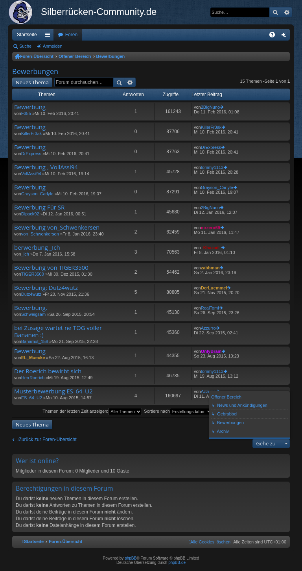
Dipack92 (30, 213)
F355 (26, 113)
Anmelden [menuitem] (286, 36)
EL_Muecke (33, 357)
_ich (25, 254)
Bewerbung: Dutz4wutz (46, 287)
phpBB (130, 558)
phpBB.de (177, 562)
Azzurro (208, 328)
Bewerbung (30, 107)
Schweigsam (33, 314)
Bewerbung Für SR (39, 207)
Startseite (27, 34)
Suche (275, 12)
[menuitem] (209, 541)
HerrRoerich (32, 377)
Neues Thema (32, 82)
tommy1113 (212, 167)
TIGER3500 (32, 274)
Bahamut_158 (34, 341)
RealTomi (210, 308)
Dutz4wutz (31, 294)
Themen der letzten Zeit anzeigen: (92, 411)
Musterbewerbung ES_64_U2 (53, 391)
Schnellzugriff (49, 36)
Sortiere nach (178, 411)
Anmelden (53, 46)
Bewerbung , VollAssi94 (46, 167)
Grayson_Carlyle (37, 193)
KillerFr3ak (31, 133)
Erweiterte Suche (286, 12)
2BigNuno (210, 107)
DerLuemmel (214, 288)
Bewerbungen (110, 56)
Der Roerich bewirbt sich (47, 371)
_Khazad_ (211, 247)
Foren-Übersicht (36, 56)
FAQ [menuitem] (274, 36)
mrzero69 (210, 227)
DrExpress (31, 153)
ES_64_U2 (31, 397)
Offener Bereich (75, 56)
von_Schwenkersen (40, 234)
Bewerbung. (30, 307)
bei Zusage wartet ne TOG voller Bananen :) (58, 331)
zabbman (210, 267)
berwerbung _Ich (37, 247)
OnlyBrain (211, 351)
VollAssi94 (31, 173)
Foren (71, 34)
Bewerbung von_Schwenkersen (56, 227)
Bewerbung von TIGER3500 (51, 267)
